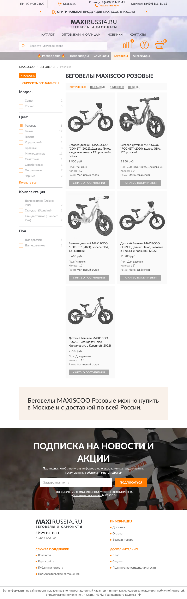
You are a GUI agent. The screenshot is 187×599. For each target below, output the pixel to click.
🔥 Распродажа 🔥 (51, 56)
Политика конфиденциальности (134, 568)
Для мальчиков (35, 245)
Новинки (115, 34)
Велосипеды (79, 56)
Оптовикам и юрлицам (81, 34)
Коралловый (33, 142)
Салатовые (32, 159)
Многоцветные (35, 153)
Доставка (119, 527)
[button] (107, 5)
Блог (116, 555)
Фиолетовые (33, 170)
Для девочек (33, 240)
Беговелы (121, 56)
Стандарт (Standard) (38, 210)
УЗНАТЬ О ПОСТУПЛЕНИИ (89, 183)
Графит (29, 137)
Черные (30, 176)
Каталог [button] (48, 34)
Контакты (138, 34)
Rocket (29, 106)
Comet (29, 100)
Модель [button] (26, 92)
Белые (29, 131)
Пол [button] (22, 231)
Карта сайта (46, 561)
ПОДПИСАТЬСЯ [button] (131, 482)
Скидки (117, 561)
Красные (31, 148)
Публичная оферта (50, 568)
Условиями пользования (87, 495)
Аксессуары (141, 56)
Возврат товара (123, 539)
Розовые (30, 125)
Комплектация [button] (32, 192)
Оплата (117, 533)
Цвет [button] (23, 117)
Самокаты (101, 56)
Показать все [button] (27, 182)
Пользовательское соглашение (58, 574)
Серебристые (34, 164)
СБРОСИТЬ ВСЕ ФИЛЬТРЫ (40, 83)
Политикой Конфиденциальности (113, 492)
